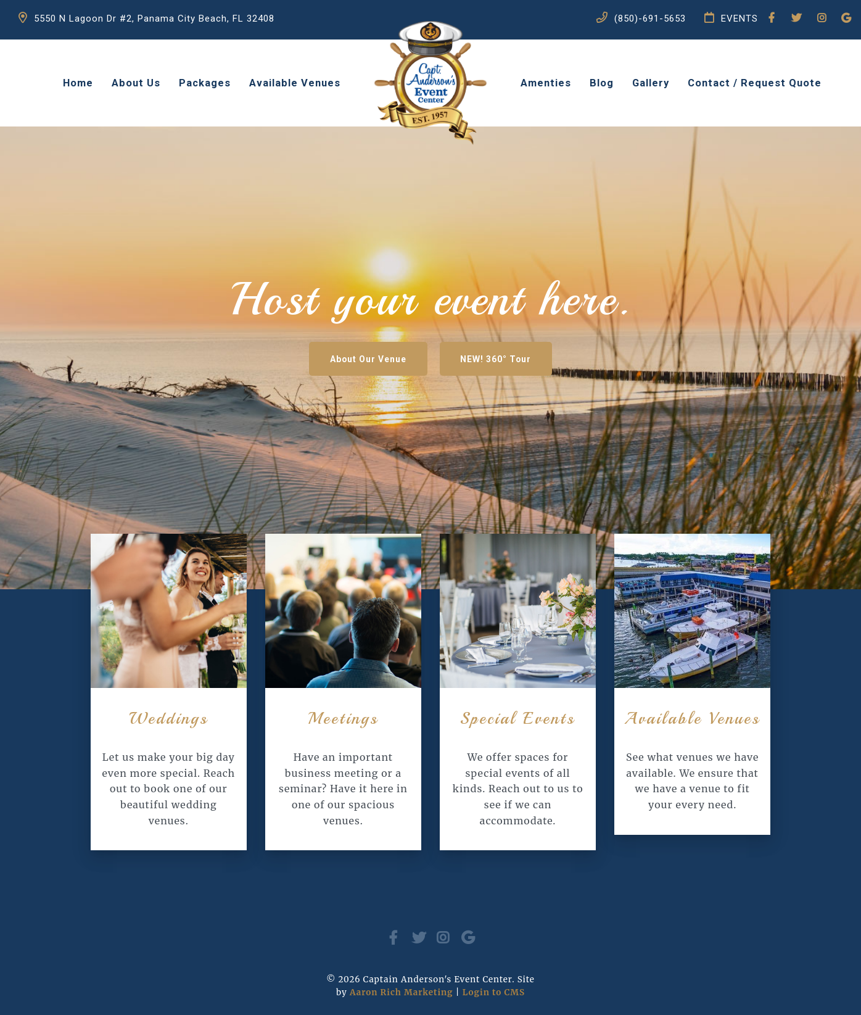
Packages (205, 83)
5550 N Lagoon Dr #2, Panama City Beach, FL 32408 (146, 29)
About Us (136, 83)
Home (78, 83)
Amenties (546, 83)
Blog (602, 83)
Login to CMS (494, 992)
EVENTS (731, 29)
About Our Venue (353, 361)
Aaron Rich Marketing (401, 992)
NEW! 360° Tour (512, 361)
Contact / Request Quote (755, 83)
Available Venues (294, 83)
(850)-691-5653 (641, 29)
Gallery (650, 83)
